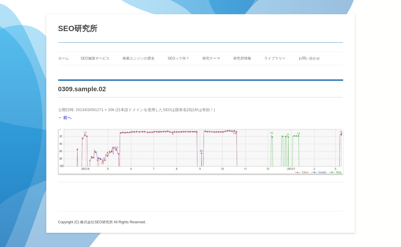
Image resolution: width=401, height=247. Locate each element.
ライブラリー (275, 58)
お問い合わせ (309, 58)
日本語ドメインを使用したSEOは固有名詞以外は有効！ (165, 110)
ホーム (63, 58)
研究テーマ (211, 58)
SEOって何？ (178, 58)
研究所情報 (242, 58)
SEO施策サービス (95, 58)
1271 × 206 (104, 110)
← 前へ (65, 117)
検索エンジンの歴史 (139, 58)
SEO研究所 (78, 28)
